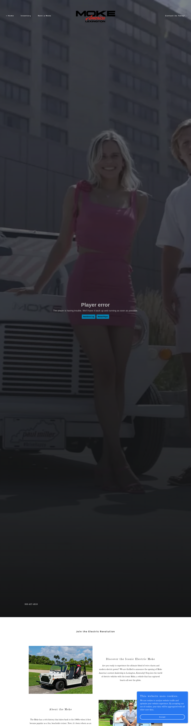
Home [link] (11, 16)
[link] (95, 16)
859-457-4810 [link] (31, 604)
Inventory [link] (26, 16)
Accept (162, 717)
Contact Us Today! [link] (175, 16)
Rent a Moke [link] (44, 16)
